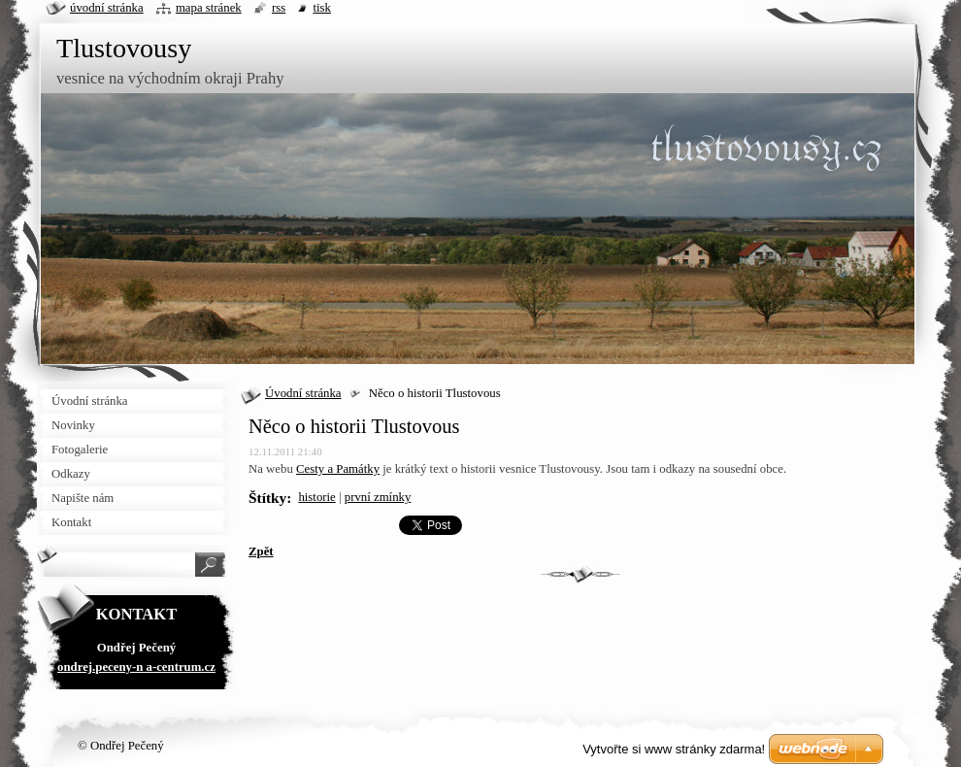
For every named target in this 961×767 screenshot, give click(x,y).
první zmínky (378, 497)
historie (316, 497)
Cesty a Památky (338, 469)
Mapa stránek (209, 8)
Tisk (322, 8)
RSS (278, 8)
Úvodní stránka (303, 393)
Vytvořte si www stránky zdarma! (673, 749)
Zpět (261, 551)
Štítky (267, 497)
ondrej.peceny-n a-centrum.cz (136, 667)
